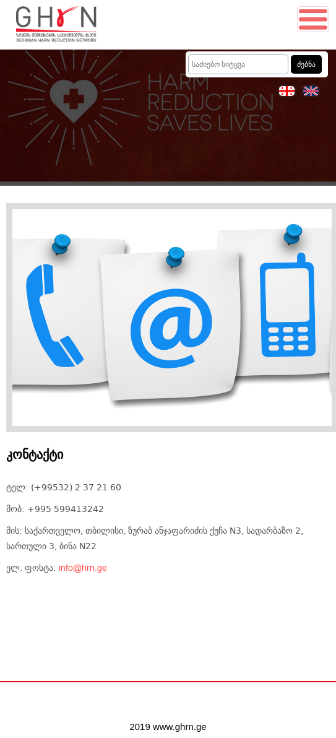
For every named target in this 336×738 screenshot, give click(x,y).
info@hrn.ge (83, 568)
